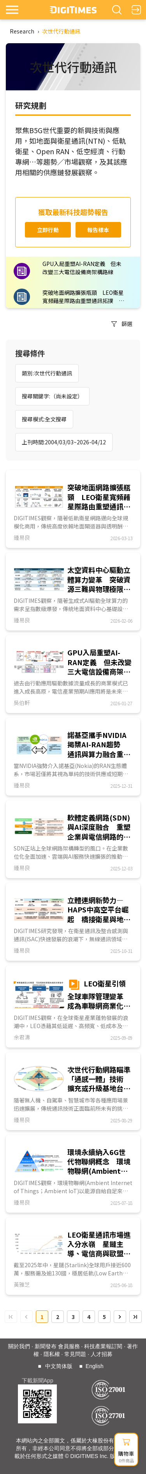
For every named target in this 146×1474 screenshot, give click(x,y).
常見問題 (75, 1354)
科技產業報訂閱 (103, 1346)
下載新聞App (37, 1380)
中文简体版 (58, 1366)
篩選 (121, 324)
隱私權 (52, 1354)
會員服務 (69, 1346)
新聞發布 (45, 1346)
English (95, 1366)
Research (22, 31)
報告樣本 (98, 230)
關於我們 (19, 1346)
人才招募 (102, 1354)
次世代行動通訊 (61, 31)
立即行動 (48, 230)
